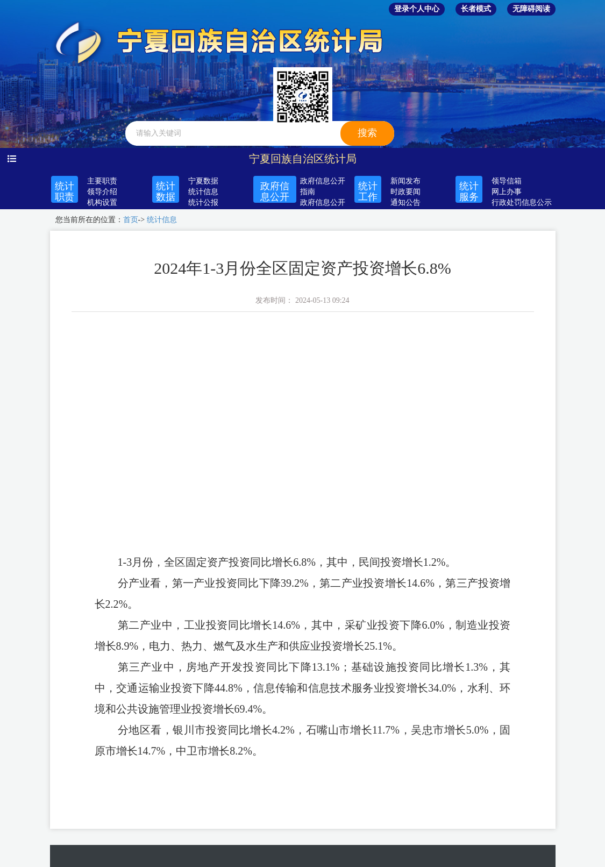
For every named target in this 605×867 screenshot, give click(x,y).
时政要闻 (405, 192)
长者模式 (476, 9)
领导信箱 (507, 181)
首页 (130, 220)
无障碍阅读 (531, 9)
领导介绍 (102, 192)
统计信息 (203, 192)
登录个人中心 (416, 9)
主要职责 (102, 181)
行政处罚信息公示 (522, 202)
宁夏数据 (203, 181)
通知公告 (405, 202)
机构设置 (102, 202)
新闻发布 (405, 181)
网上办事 (507, 192)
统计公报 (203, 202)
